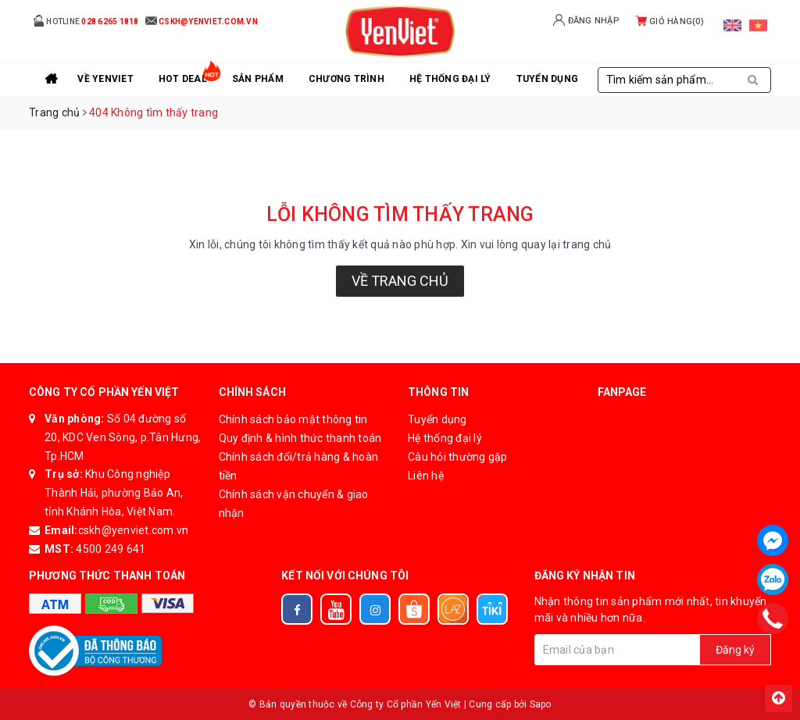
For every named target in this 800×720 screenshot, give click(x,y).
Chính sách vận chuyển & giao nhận (294, 503)
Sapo (541, 704)
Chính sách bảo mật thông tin (293, 419)
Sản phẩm (258, 78)
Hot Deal (183, 78)
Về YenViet (105, 78)
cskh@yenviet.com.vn (133, 530)
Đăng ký (735, 649)
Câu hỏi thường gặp (458, 457)
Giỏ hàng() (669, 21)
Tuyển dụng (437, 419)
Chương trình (346, 78)
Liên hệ (426, 475)
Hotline (86, 21)
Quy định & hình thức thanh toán (300, 438)
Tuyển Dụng (547, 78)
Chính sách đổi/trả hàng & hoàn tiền (299, 466)
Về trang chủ (400, 281)
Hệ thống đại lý (450, 78)
